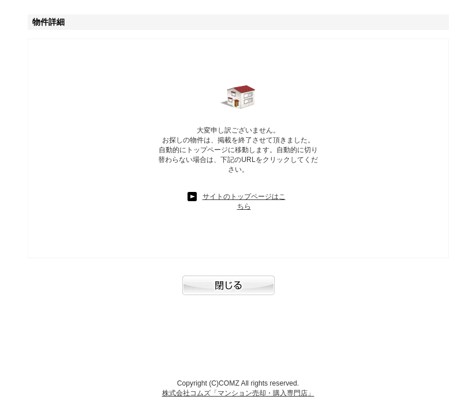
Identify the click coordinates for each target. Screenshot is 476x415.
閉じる (238, 291)
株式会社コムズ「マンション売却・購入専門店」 (238, 393)
